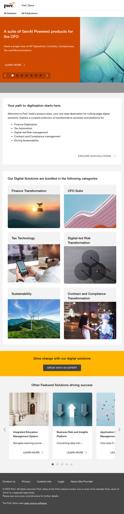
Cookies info (44, 481)
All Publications (29, 13)
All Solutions (10, 13)
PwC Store (28, 5)
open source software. (35, 503)
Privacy (26, 481)
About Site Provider (82, 481)
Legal (61, 481)
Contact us (9, 481)
